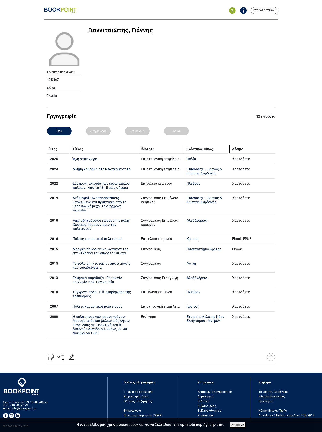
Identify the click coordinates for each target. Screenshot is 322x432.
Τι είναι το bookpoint (138, 392)
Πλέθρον (193, 183)
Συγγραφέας (98, 131)
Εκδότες (203, 401)
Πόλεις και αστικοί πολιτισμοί (97, 239)
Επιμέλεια (137, 131)
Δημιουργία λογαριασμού (215, 392)
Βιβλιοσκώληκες (209, 410)
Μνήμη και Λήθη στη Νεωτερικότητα (101, 169)
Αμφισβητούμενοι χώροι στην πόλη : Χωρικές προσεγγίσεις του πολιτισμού (102, 224)
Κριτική (193, 239)
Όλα (59, 131)
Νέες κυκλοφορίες (272, 396)
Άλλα (176, 131)
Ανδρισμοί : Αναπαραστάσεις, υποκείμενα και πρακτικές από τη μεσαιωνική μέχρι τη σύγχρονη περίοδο (99, 204)
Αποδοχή (237, 425)
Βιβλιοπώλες (207, 406)
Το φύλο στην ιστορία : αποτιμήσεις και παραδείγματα (101, 265)
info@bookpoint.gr (24, 408)
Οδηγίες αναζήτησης (138, 401)
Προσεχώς (266, 401)
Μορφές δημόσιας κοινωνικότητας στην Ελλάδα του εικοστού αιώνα (100, 251)
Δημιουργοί (205, 396)
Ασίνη (191, 263)
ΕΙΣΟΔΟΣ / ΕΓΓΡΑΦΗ (264, 10)
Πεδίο (191, 159)
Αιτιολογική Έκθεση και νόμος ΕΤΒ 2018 (286, 415)
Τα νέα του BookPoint (273, 392)
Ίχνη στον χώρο (85, 159)
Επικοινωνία (132, 410)
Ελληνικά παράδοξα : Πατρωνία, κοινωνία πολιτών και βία (98, 280)
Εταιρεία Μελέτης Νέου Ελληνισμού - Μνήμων (205, 318)
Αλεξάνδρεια (197, 220)
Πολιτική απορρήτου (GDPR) (143, 415)
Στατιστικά (205, 415)
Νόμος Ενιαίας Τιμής (273, 410)
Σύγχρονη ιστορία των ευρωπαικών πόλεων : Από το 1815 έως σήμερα (101, 185)
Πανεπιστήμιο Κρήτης (204, 249)
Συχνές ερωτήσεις (137, 396)
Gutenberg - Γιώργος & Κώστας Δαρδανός (204, 171)
